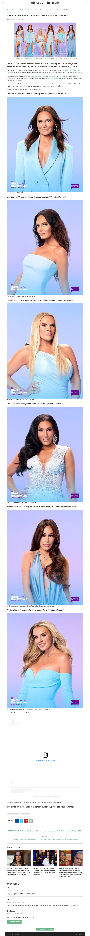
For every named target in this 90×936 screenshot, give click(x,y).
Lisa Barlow (20, 10)
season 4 (24, 84)
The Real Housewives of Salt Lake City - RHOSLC (54, 10)
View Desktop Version (45, 929)
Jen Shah (41, 70)
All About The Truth (45, 2)
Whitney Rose (11, 12)
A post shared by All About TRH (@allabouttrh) (45, 796)
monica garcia (25, 814)
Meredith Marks (32, 10)
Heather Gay (10, 10)
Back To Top (79, 933)
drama (80, 72)
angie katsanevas (13, 814)
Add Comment (14, 922)
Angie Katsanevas (52, 78)
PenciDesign (16, 934)
